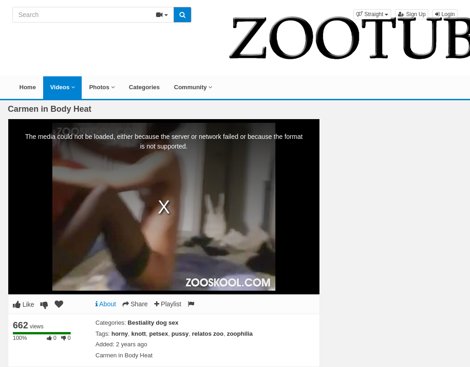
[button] (372, 14)
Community (193, 87)
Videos (62, 87)
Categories (144, 87)
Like (23, 304)
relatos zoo (208, 333)
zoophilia (239, 333)
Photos (102, 87)
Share (135, 304)
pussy (180, 333)
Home (27, 87)
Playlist (167, 304)
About (105, 304)
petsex (158, 333)
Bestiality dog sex (153, 322)
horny (120, 333)
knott (138, 333)
